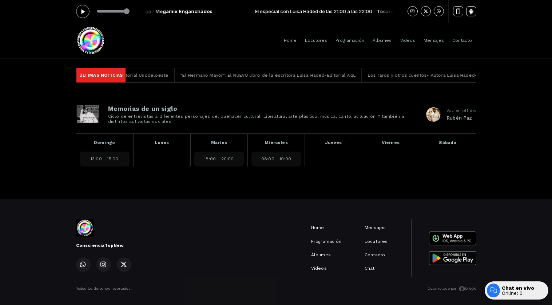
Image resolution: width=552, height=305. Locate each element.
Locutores (316, 40)
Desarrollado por (452, 288)
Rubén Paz (459, 118)
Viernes (391, 142)
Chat (370, 268)
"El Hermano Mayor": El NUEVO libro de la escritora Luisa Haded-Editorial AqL (276, 75)
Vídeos (407, 40)
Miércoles (276, 142)
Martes (219, 142)
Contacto (462, 40)
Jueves (333, 142)
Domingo (104, 142)
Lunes (162, 142)
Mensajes (434, 40)
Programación (349, 40)
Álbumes (382, 40)
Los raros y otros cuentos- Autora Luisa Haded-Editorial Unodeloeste (455, 75)
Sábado (447, 142)
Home (290, 40)
